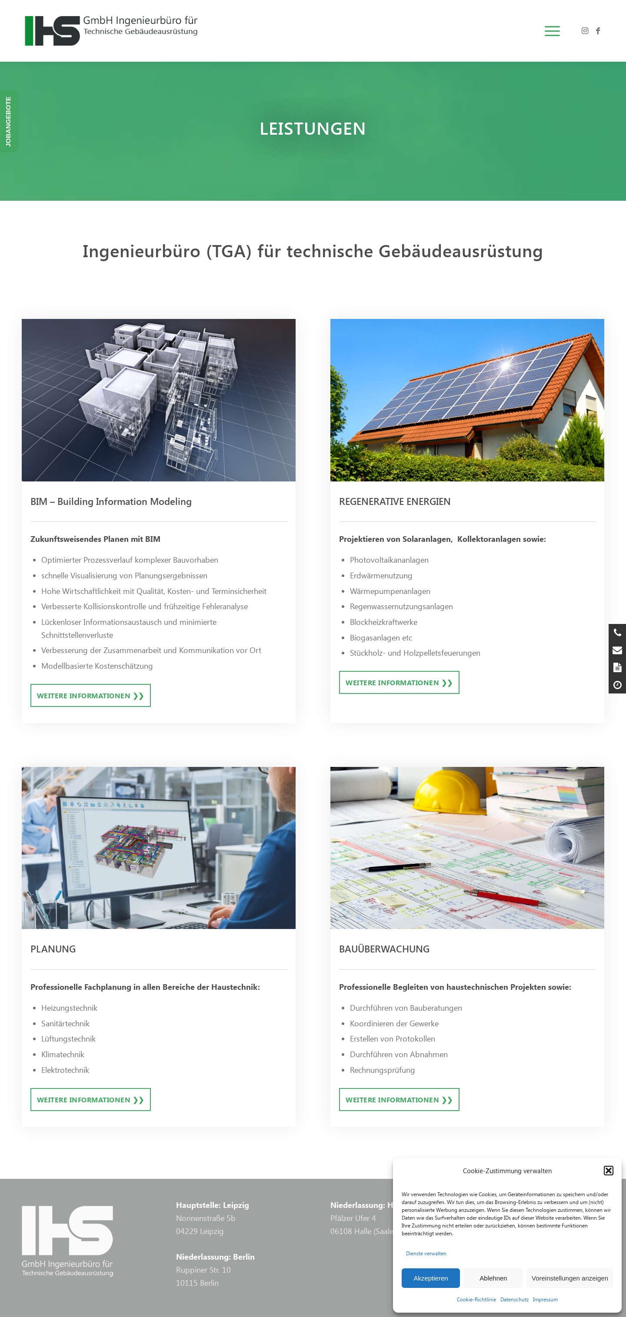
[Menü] (549, 30)
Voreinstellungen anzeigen (570, 1278)
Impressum (545, 1299)
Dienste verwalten (426, 1253)
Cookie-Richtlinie (476, 1299)
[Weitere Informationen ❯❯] (90, 695)
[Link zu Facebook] (597, 30)
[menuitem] (549, 30)
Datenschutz (514, 1299)
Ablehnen (493, 1278)
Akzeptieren (430, 1278)
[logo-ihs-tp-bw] (146, 30)
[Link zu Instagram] (584, 30)
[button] (608, 1170)
